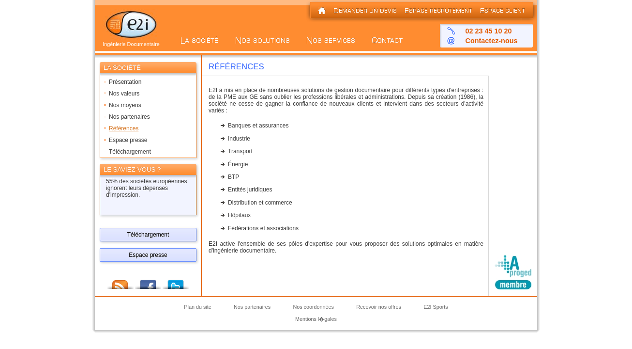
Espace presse (128, 140)
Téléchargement (130, 151)
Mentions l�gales (316, 319)
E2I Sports (435, 307)
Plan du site (197, 307)
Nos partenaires (129, 116)
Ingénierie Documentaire (131, 41)
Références (123, 128)
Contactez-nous (492, 41)
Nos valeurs (124, 93)
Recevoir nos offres (378, 307)
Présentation (125, 82)
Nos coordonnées (313, 307)
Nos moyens (125, 105)
